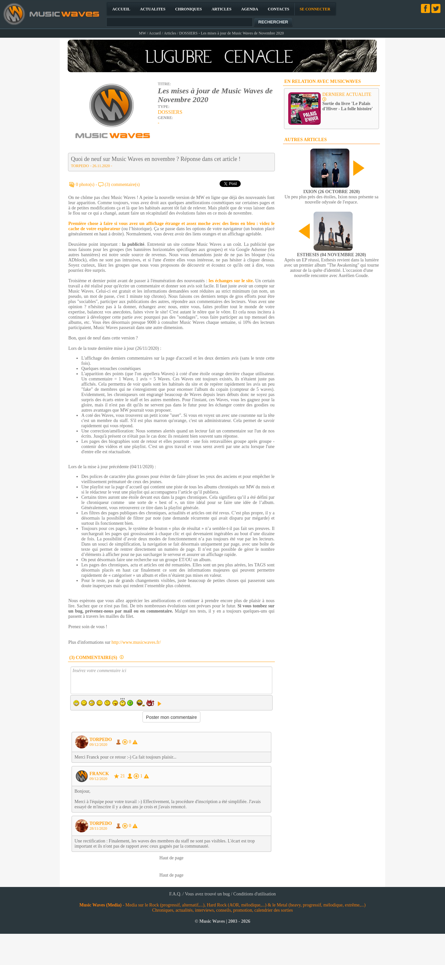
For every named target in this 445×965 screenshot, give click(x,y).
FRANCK (99, 773)
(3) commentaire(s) (122, 184)
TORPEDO (80, 166)
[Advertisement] (105, 349)
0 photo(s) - (87, 184)
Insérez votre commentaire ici (171, 680)
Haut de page (171, 857)
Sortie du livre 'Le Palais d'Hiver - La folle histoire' (347, 106)
